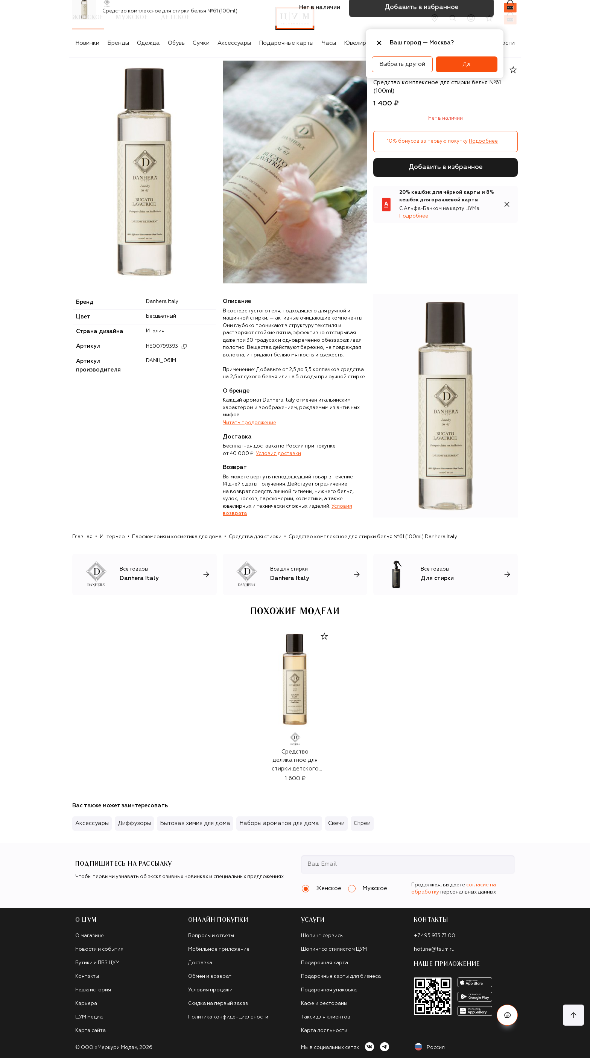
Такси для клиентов (325, 1017)
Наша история (93, 990)
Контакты (87, 976)
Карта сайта (90, 1030)
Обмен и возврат (209, 976)
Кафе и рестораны (324, 1003)
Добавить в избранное (446, 167)
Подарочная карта (324, 963)
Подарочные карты (286, 43)
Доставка (200, 963)
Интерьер (112, 536)
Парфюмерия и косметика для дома (177, 536)
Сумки (201, 43)
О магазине (89, 935)
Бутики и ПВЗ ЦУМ (97, 963)
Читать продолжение (249, 422)
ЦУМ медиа (89, 1017)
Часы (329, 43)
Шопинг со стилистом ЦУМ (334, 949)
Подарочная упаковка (329, 990)
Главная (82, 536)
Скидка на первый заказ (218, 1003)
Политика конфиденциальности (228, 1017)
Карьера (86, 1003)
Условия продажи (210, 990)
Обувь (176, 43)
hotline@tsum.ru (434, 949)
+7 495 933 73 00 (434, 935)
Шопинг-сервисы (322, 935)
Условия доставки (278, 453)
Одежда (148, 43)
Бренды (118, 43)
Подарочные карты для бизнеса (341, 976)
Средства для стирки (255, 536)
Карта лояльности (324, 1030)
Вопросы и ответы (211, 935)
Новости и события (99, 949)
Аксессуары (234, 43)
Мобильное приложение (218, 949)
